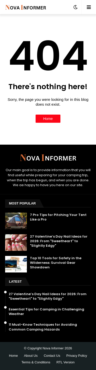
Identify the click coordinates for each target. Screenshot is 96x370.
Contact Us (52, 356)
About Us (31, 356)
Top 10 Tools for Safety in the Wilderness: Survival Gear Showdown (55, 263)
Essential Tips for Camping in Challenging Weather (46, 311)
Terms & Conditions (36, 362)
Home (48, 119)
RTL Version (65, 362)
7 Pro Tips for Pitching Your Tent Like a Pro (58, 217)
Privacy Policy (76, 356)
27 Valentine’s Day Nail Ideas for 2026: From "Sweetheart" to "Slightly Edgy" (59, 241)
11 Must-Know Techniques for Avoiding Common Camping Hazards (43, 327)
